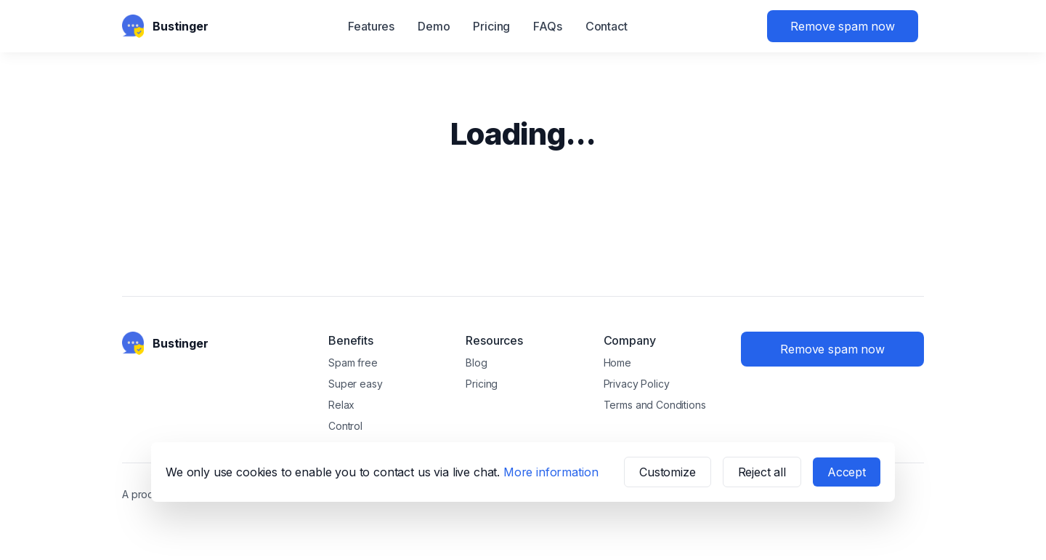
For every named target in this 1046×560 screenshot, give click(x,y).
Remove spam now (842, 26)
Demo (434, 26)
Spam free (353, 362)
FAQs (547, 26)
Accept (846, 472)
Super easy (355, 383)
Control (345, 426)
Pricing (491, 26)
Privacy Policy (637, 383)
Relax (341, 405)
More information (550, 472)
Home (617, 362)
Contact (606, 26)
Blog (476, 362)
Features (371, 26)
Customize (667, 472)
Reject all (762, 472)
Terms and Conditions (655, 405)
